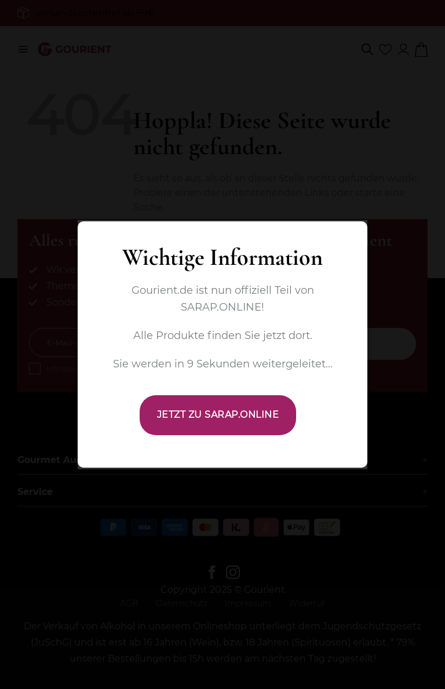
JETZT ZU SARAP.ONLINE (218, 414)
